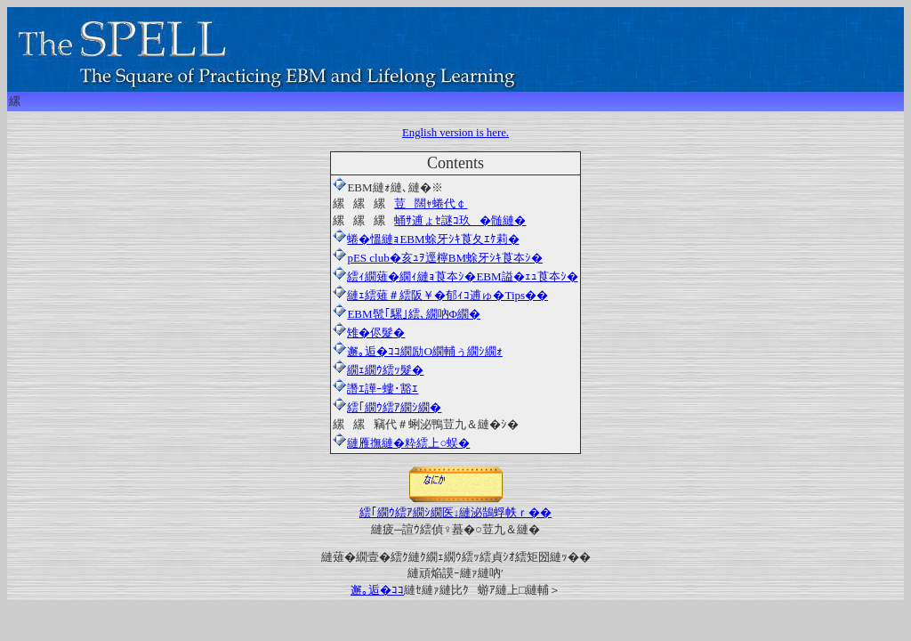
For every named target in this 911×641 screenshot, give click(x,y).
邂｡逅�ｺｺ (377, 589)
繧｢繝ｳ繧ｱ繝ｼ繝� (394, 407)
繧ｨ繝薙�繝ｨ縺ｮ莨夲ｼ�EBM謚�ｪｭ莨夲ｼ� (455, 276)
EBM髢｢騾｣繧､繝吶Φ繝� (406, 313)
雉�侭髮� (369, 332)
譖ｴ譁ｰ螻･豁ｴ (375, 388)
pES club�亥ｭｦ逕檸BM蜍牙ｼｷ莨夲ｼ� (438, 257)
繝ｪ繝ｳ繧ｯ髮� (378, 370)
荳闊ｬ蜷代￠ (430, 203)
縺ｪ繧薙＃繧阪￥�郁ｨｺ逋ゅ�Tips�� (440, 295)
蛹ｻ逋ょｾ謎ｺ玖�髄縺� (460, 220)
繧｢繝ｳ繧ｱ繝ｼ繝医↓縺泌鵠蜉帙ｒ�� (455, 506)
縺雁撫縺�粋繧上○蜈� (408, 443)
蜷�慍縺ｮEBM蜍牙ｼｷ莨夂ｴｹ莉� (433, 239)
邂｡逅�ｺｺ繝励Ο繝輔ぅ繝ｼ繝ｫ (417, 351)
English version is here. (455, 132)
